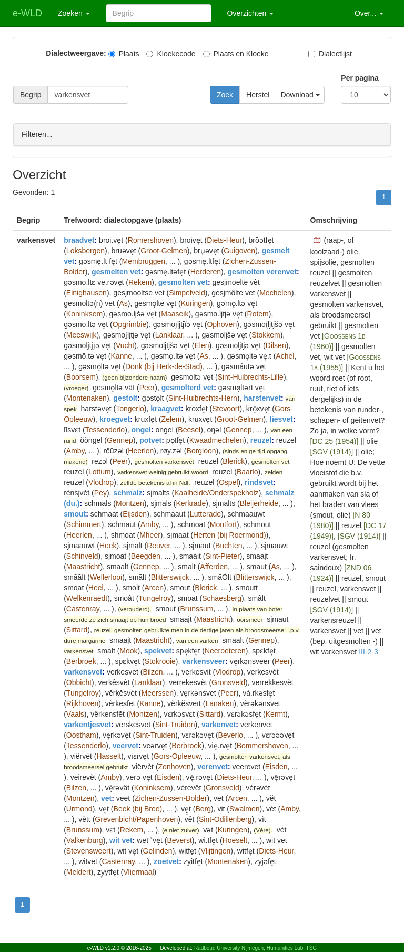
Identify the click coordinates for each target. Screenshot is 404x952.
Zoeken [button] (74, 13)
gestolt (125, 397)
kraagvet (165, 408)
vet (106, 798)
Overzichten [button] (250, 13)
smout (75, 513)
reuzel (260, 439)
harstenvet (262, 397)
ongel (141, 429)
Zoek (225, 95)
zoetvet (166, 861)
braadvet (79, 239)
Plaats (123, 53)
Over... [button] (369, 13)
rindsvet (259, 482)
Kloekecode (170, 53)
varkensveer (203, 661)
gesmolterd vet (187, 387)
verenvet (212, 766)
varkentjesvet (87, 724)
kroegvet (114, 418)
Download (299, 95)
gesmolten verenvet (262, 271)
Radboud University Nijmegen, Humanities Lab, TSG (255, 948)
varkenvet (218, 724)
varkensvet (83, 671)
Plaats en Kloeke (236, 53)
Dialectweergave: (76, 53)
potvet (150, 439)
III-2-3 (368, 651)
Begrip (30, 95)
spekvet (157, 650)
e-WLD (27, 13)
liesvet (281, 418)
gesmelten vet (116, 271)
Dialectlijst (330, 53)
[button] (317, 240)
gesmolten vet (183, 281)
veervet (125, 745)
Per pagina (360, 78)
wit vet (121, 840)
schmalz (127, 492)
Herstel (257, 95)
